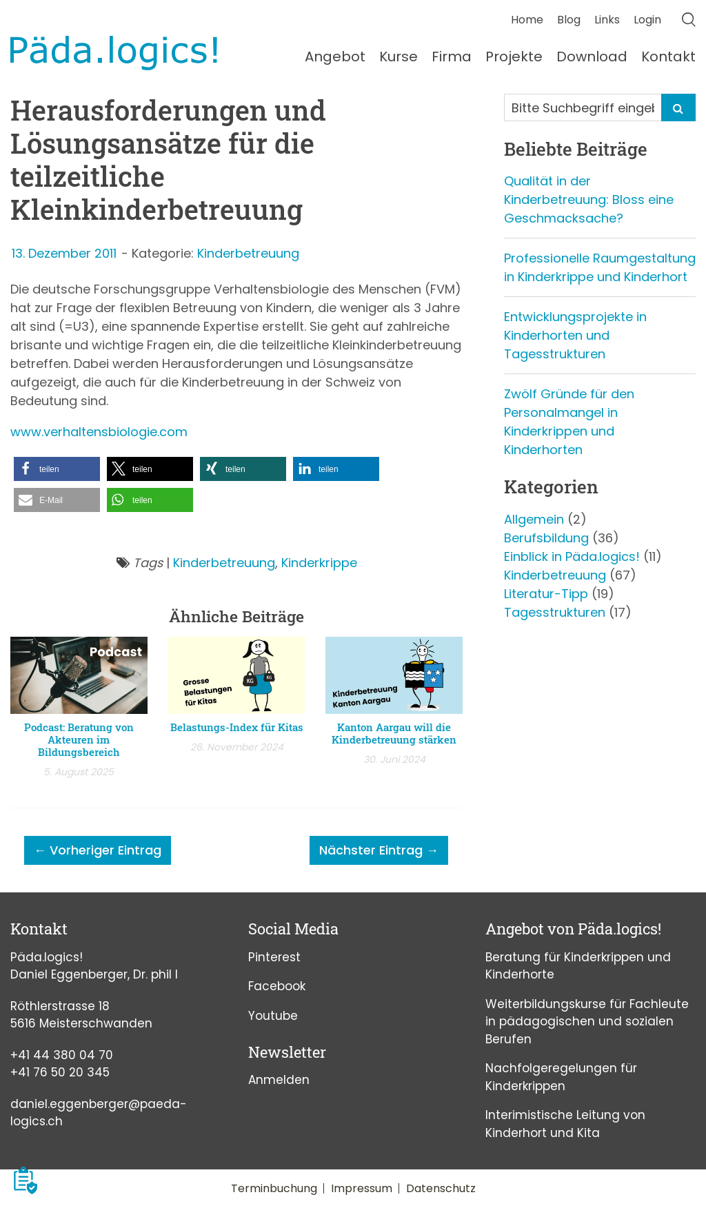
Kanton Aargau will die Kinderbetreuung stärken (394, 733)
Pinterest (274, 957)
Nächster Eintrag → (378, 850)
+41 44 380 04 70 (61, 1055)
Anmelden (279, 1080)
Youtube (273, 1015)
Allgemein (534, 519)
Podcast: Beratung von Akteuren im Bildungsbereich (79, 739)
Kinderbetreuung (248, 253)
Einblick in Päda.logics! (572, 556)
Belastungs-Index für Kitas (236, 727)
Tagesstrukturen (554, 612)
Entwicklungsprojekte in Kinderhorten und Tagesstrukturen (575, 335)
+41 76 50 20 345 (60, 1072)
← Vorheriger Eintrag (97, 850)
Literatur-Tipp (546, 593)
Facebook (276, 986)
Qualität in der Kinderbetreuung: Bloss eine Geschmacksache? (589, 199)
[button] (57, 469)
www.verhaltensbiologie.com (99, 431)
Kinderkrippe (319, 562)
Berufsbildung (546, 537)
